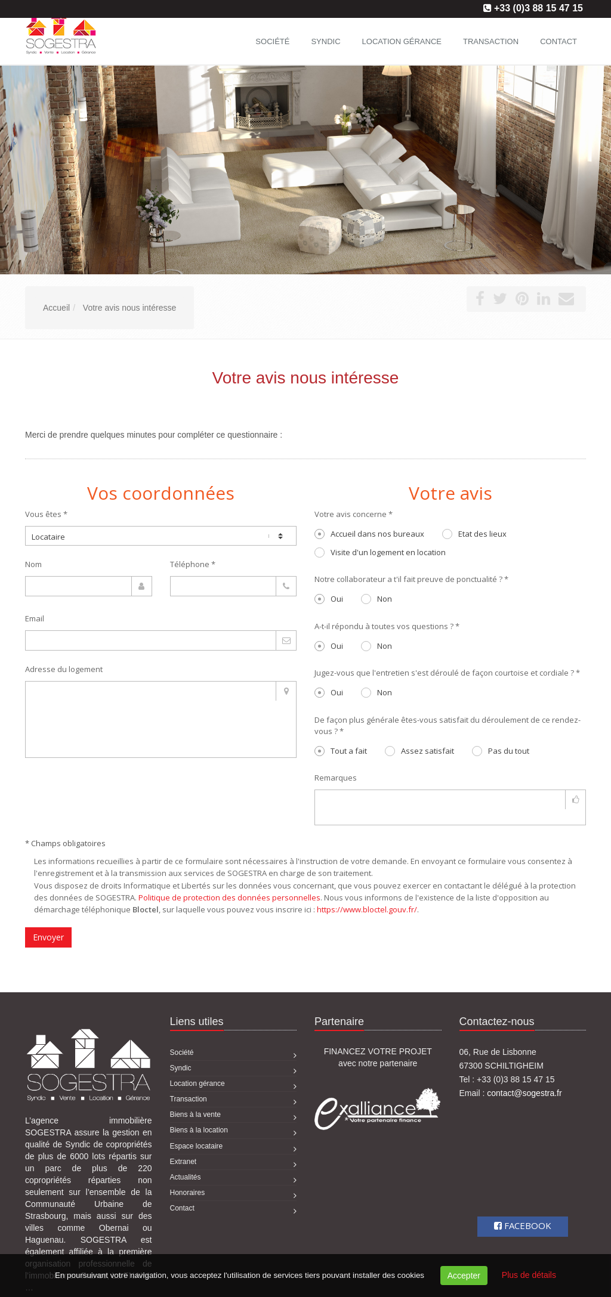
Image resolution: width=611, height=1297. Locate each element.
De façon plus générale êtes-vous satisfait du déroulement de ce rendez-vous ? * (447, 725)
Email (34, 618)
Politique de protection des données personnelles (229, 897)
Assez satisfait (419, 750)
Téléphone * (192, 564)
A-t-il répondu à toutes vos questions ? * (386, 626)
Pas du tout (500, 750)
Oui (328, 598)
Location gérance (402, 41)
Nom (33, 564)
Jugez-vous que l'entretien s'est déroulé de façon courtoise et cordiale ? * (447, 672)
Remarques (335, 777)
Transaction (491, 41)
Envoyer (48, 937)
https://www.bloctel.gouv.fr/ (367, 909)
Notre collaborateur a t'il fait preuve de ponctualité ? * (411, 579)
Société (272, 41)
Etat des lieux (474, 533)
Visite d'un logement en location (380, 552)
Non (376, 598)
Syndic (325, 41)
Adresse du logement (64, 669)
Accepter (464, 1275)
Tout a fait (340, 750)
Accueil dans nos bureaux (369, 533)
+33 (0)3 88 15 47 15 (538, 8)
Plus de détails (529, 1275)
